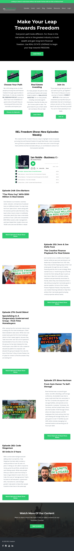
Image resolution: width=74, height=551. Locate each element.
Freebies (49, 8)
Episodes (26, 8)
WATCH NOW (37, 526)
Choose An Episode (13, 112)
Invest (33, 8)
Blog (43, 8)
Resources (57, 8)
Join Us (60, 116)
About (64, 8)
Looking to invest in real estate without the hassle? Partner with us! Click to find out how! (37, 1)
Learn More (37, 54)
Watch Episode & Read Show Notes (15, 235)
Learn (38, 8)
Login (69, 8)
